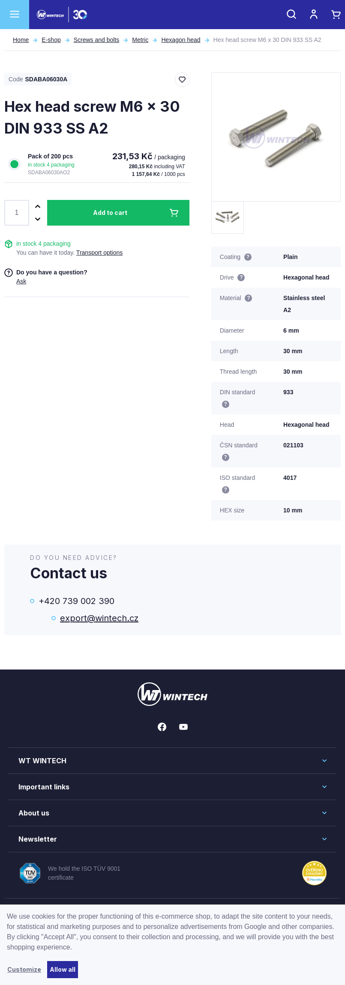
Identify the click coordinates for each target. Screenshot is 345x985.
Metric (140, 39)
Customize (24, 969)
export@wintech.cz (99, 618)
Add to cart (110, 212)
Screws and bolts (97, 39)
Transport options (99, 252)
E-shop (51, 39)
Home (21, 39)
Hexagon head (180, 39)
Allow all (62, 969)
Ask (21, 281)
